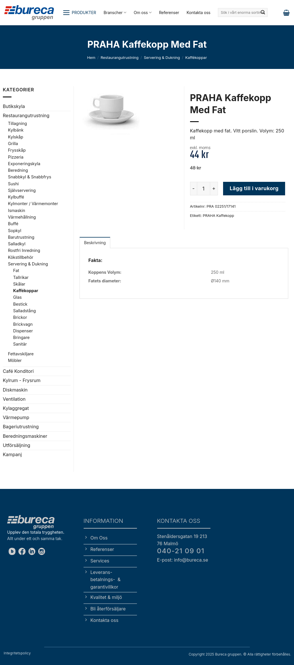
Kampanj (12, 454)
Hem (91, 57)
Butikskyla (14, 106)
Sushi (13, 183)
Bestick (20, 304)
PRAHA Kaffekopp (218, 215)
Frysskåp (17, 150)
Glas (17, 297)
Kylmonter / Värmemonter (33, 203)
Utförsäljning (16, 445)
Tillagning (17, 123)
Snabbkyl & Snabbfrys (29, 176)
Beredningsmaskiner (25, 436)
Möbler (15, 360)
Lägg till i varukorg (254, 188)
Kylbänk (16, 130)
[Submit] (262, 12)
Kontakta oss (198, 12)
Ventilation (14, 399)
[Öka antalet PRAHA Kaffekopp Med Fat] (214, 188)
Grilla (13, 143)
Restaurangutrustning (120, 57)
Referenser (169, 12)
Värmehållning (22, 217)
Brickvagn (23, 324)
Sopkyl (14, 230)
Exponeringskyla (24, 163)
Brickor (20, 317)
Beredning (18, 170)
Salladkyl (17, 243)
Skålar (19, 284)
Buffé (13, 223)
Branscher (115, 12)
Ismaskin (16, 210)
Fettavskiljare (21, 353)
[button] (79, 12)
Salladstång (24, 310)
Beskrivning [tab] (95, 242)
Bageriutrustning (21, 426)
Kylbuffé (16, 196)
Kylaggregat (16, 408)
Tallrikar (21, 277)
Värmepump (16, 417)
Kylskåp (15, 136)
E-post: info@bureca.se (182, 560)
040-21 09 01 (180, 551)
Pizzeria (16, 157)
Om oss (143, 12)
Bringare (21, 337)
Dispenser (23, 330)
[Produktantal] (203, 188)
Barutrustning (21, 237)
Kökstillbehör (20, 257)
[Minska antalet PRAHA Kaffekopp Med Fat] (193, 188)
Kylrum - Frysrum (21, 380)
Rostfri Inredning (24, 250)
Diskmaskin (15, 390)
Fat (16, 270)
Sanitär (20, 344)
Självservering (22, 190)
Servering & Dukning (162, 57)
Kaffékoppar (196, 57)
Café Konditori (18, 371)
